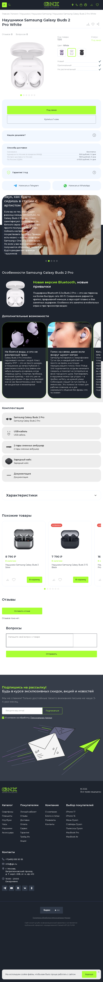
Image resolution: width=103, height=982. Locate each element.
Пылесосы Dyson (74, 829)
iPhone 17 (70, 813)
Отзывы (23, 817)
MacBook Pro (72, 834)
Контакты (49, 825)
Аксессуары (8, 834)
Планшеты (7, 817)
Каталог (7, 805)
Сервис (23, 829)
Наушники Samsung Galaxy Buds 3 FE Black (70, 566)
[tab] (21, 95)
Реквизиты (50, 821)
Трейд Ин (25, 838)
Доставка (24, 821)
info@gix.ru (11, 865)
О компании (51, 813)
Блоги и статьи (52, 817)
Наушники (7, 829)
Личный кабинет (28, 813)
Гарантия (24, 834)
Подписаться (52, 711)
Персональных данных (41, 718)
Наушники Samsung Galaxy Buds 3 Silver (22, 566)
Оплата (23, 825)
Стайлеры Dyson (74, 825)
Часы (4, 825)
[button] (46, 261)
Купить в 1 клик (51, 120)
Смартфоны (7, 813)
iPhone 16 (70, 817)
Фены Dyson (72, 821)
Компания (52, 805)
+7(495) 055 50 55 (14, 860)
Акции (23, 842)
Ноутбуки (7, 821)
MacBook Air (72, 838)
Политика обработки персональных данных (51, 919)
